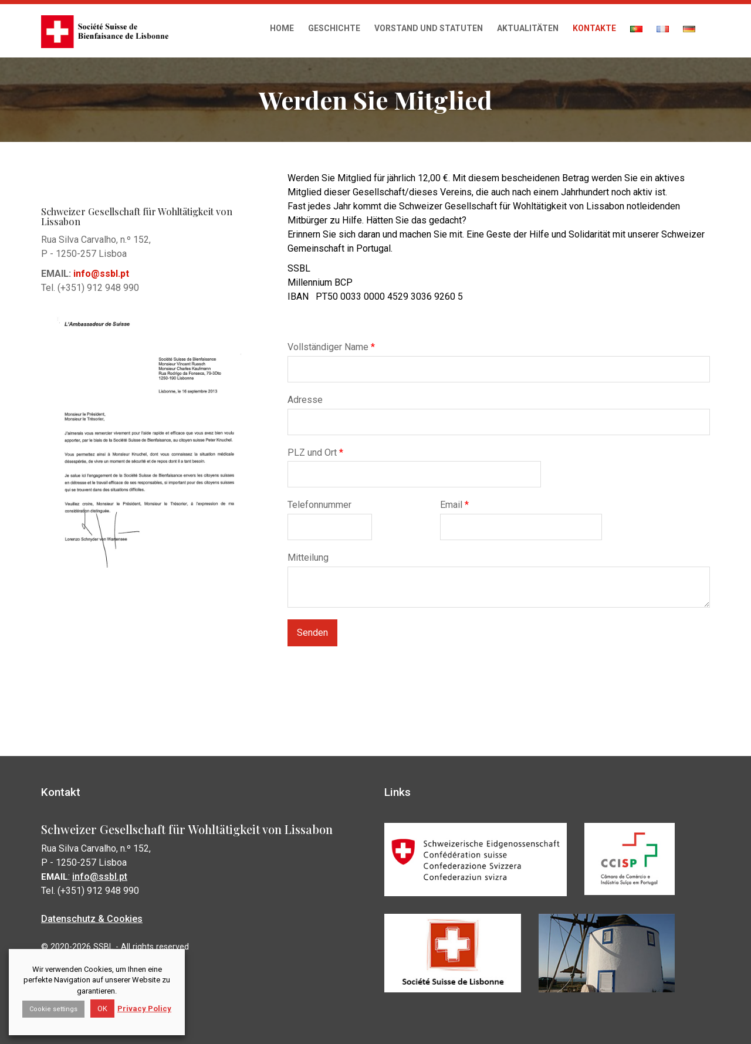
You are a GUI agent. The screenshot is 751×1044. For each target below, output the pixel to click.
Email (454, 504)
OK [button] (102, 1008)
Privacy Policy (144, 1008)
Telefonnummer (319, 504)
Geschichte (334, 28)
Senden (312, 632)
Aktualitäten (528, 28)
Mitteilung (308, 557)
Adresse (305, 399)
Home (282, 28)
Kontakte (594, 28)
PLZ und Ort (315, 451)
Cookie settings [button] (53, 1009)
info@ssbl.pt (101, 876)
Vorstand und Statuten (428, 28)
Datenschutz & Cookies (93, 918)
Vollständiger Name (331, 346)
